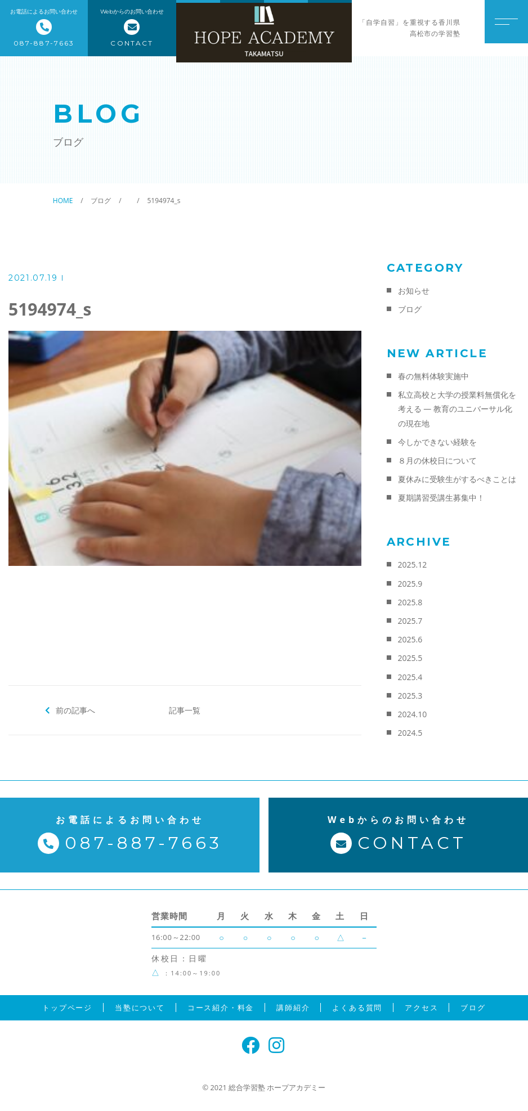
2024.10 (412, 714)
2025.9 (410, 583)
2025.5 (410, 658)
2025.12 (412, 564)
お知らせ (413, 290)
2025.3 (410, 695)
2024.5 (410, 732)
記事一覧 (185, 710)
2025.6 (410, 639)
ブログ (410, 309)
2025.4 (410, 677)
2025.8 (410, 602)
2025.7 (410, 620)
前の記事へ (76, 710)
